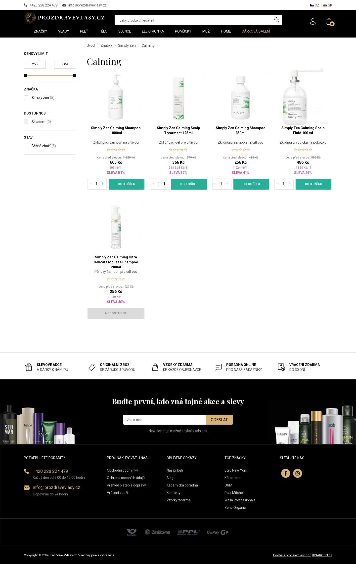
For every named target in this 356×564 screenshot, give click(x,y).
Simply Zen (127, 45)
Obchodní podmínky (122, 470)
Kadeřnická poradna (182, 485)
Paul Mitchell (234, 493)
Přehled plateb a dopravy (126, 485)
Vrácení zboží (117, 493)
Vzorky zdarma (179, 500)
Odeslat (219, 419)
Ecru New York (235, 470)
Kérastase (232, 478)
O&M (228, 485)
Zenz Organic (235, 508)
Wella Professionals (239, 500)
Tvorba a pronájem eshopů (292, 555)
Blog (170, 478)
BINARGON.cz (322, 555)
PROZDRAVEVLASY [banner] (64, 17)
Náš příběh (175, 470)
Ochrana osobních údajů (126, 478)
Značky (106, 45)
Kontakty (173, 493)
